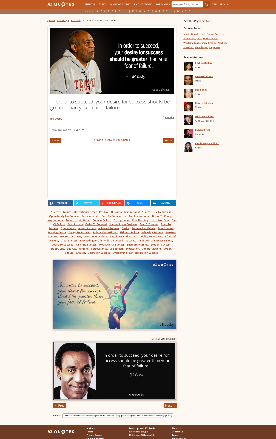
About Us (176, 428)
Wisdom (187, 42)
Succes (146, 212)
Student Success (161, 244)
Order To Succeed (96, 224)
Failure (67, 212)
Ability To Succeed (151, 236)
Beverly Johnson (204, 103)
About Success (87, 228)
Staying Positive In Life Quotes (112, 140)
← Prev (55, 140)
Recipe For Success (146, 252)
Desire (125, 228)
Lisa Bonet (201, 89)
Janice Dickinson (204, 76)
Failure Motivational (105, 232)
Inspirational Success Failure (155, 240)
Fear (94, 212)
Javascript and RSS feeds (142, 428)
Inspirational (132, 212)
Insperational (55, 220)
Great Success (69, 240)
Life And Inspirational (137, 216)
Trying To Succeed (79, 232)
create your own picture (166, 339)
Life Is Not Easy (159, 220)
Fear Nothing (140, 220)
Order (167, 248)
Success (56, 212)
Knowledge (201, 47)
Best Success (75, 224)
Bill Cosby (76, 20)
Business (116, 212)
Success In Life (90, 216)
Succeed (130, 240)
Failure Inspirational (78, 220)
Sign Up (224, 4)
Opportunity (68, 228)
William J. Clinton (204, 116)
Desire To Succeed (62, 244)
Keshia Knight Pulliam (207, 143)
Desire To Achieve (70, 236)
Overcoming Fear (122, 252)
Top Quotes (163, 4)
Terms (175, 435)
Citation (206, 21)
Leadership (200, 42)
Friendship (189, 38)
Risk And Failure (129, 232)
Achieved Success (108, 228)
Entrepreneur (121, 220)
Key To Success (162, 212)
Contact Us (177, 431)
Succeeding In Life (91, 240)
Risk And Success (86, 244)
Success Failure (102, 220)
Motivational (81, 212)
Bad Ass (71, 248)
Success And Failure (143, 228)
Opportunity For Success (64, 216)
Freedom (188, 47)
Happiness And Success (124, 236)
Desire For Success (99, 252)
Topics (102, 4)
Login (214, 4)
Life (199, 38)
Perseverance (99, 248)
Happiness (214, 47)
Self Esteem (117, 248)
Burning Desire (57, 232)
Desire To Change (162, 216)
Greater (80, 252)
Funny (209, 34)
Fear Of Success (149, 224)
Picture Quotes (143, 4)
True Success (165, 228)
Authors (90, 4)
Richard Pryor (202, 129)
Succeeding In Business (123, 224)
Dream (212, 42)
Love (202, 34)
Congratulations (151, 248)
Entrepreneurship (137, 244)
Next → (168, 140)
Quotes (51, 20)
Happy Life (57, 248)
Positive (104, 212)
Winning (84, 248)
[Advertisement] (112, 171)
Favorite (169, 117)
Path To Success (111, 216)
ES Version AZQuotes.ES (141, 435)
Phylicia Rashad (203, 62)
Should (69, 252)
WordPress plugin (138, 431)
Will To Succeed (113, 240)
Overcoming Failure (95, 236)
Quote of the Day (120, 4)
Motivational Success (111, 244)
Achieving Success (152, 232)
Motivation (132, 248)
